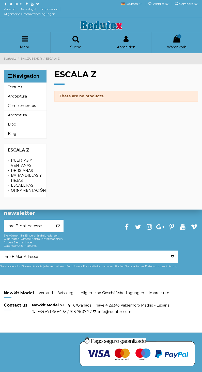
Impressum (50, 9)
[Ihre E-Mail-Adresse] (28, 226)
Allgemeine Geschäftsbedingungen (29, 14)
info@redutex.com (114, 311)
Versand (10, 9)
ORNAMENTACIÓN (28, 190)
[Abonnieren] (58, 226)
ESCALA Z (18, 150)
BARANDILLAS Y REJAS (26, 178)
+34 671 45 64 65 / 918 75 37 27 (65, 311)
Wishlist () (159, 4)
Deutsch (132, 4)
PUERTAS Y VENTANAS (21, 163)
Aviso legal (29, 9)
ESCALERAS (22, 185)
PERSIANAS (22, 170)
